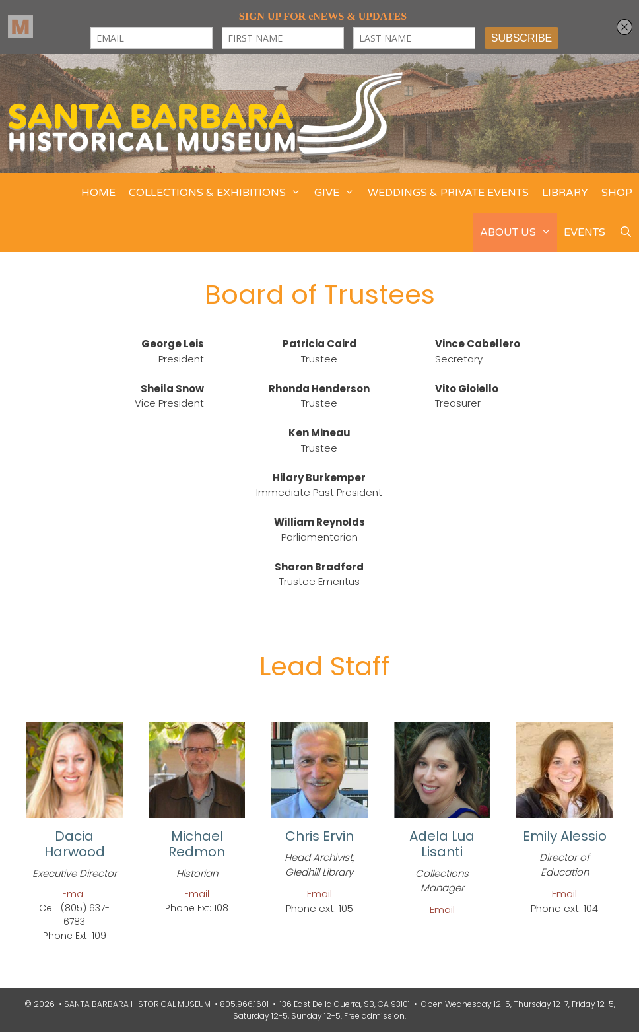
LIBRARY (565, 192)
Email (74, 894)
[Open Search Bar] (625, 232)
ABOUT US (519, 232)
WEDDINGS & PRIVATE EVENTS (448, 192)
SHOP (616, 192)
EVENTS (584, 232)
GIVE (337, 193)
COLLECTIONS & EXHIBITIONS (218, 193)
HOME (98, 192)
